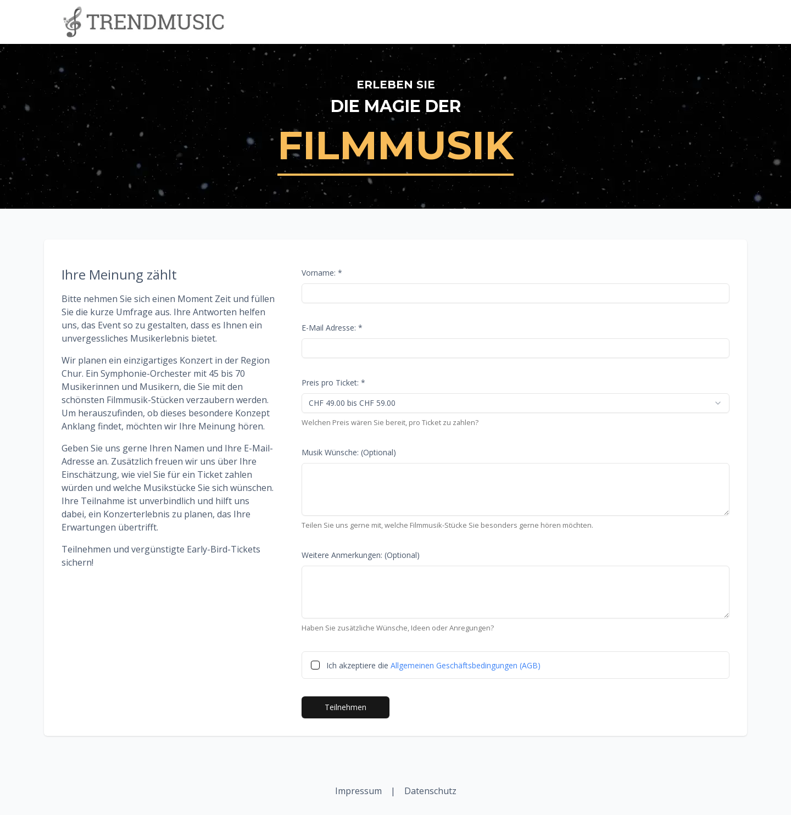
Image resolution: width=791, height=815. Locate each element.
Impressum (358, 791)
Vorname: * (322, 272)
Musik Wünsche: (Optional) (349, 452)
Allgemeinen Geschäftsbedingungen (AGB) (466, 665)
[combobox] (515, 403)
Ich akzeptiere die (433, 665)
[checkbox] (315, 665)
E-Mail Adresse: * (332, 327)
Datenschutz (430, 791)
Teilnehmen (345, 707)
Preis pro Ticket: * (333, 382)
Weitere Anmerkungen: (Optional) (361, 555)
